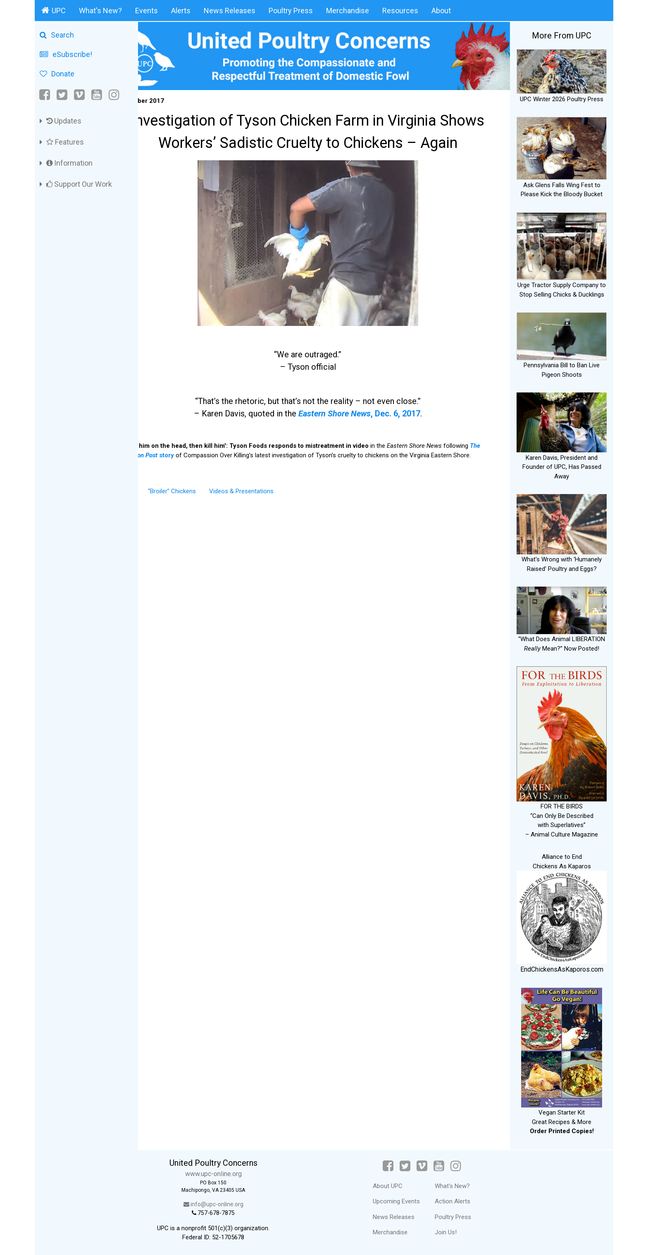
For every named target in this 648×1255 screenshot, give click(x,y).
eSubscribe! (66, 54)
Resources (400, 10)
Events (146, 10)
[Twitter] (62, 94)
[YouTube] (97, 94)
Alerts (181, 10)
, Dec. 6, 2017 (375, 408)
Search (57, 35)
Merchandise (347, 10)
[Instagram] (114, 94)
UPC (53, 10)
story (182, 450)
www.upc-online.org (239, 1174)
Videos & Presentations (274, 495)
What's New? (100, 10)
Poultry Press (291, 10)
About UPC (400, 1186)
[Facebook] (45, 94)
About (441, 10)
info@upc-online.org (239, 1204)
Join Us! (458, 1232)
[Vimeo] (79, 94)
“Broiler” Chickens (205, 495)
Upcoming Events (408, 1201)
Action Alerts (465, 1201)
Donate (57, 73)
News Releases (229, 10)
